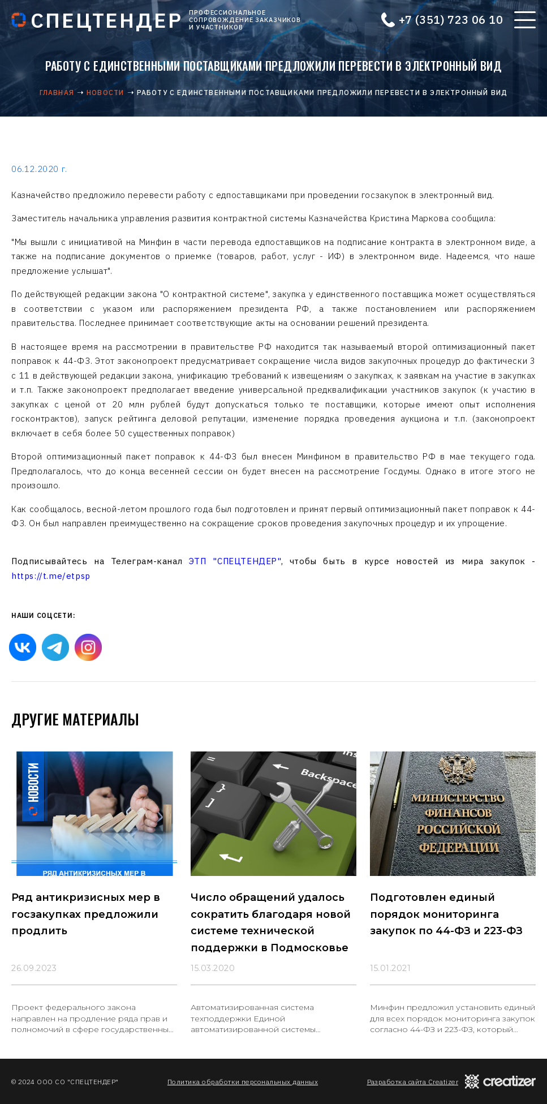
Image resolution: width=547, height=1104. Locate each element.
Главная (57, 92)
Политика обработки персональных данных (242, 1081)
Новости (105, 92)
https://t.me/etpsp (51, 575)
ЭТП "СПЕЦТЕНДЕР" (235, 561)
